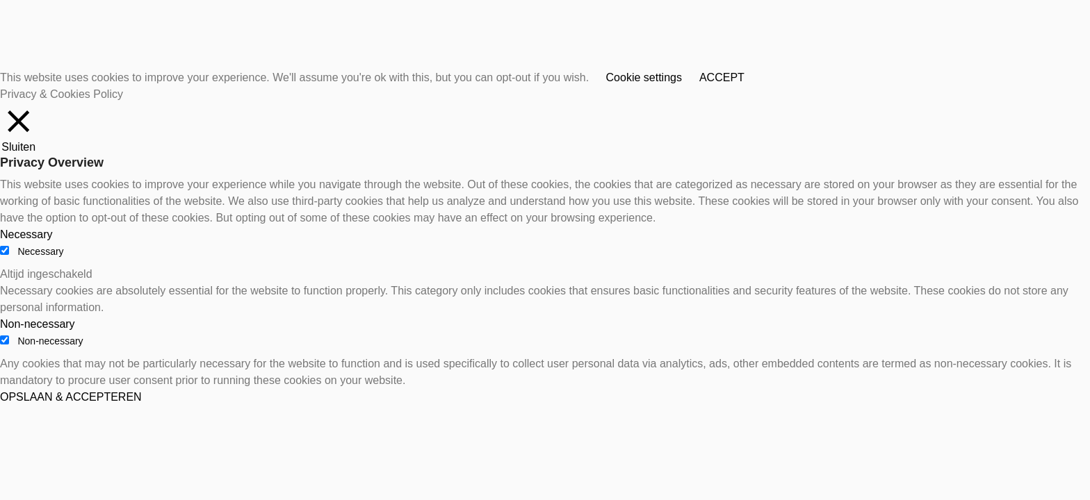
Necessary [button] (26, 234)
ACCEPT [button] (722, 77)
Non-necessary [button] (37, 324)
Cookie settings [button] (644, 77)
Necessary (40, 251)
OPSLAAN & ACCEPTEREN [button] (71, 397)
